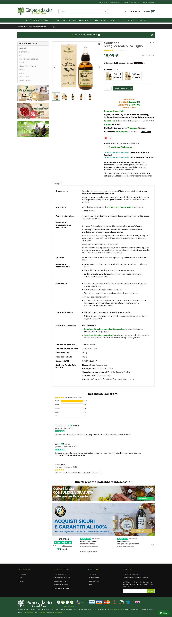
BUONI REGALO (24, 80)
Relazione (71, 606)
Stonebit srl (58, 612)
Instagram (138, 577)
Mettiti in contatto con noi (132, 574)
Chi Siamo (92, 574)
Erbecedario (114, 2)
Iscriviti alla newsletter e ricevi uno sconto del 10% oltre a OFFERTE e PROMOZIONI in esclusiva (138, 584)
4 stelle (57, 404)
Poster (65, 606)
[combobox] (83, 11)
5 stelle (57, 400)
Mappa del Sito (94, 577)
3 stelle (57, 408)
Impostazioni (23, 574)
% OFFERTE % (24, 52)
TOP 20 (21, 73)
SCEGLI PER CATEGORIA (27, 66)
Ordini (21, 577)
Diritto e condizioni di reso (62, 577)
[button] (99, 46)
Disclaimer (42, 612)
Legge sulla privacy (60, 581)
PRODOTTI (23, 62)
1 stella (57, 416)
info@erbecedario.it (134, 11)
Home (20, 27)
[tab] (57, 184)
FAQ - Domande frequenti (62, 588)
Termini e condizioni (60, 574)
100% (85, 400)
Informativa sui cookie (61, 584)
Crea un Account (149, 2)
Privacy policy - (29, 612)
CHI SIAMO (23, 48)
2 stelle (57, 412)
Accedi (126, 2)
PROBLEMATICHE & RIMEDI (28, 59)
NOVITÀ (22, 70)
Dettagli (57, 184)
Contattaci (135, 2)
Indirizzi (21, 581)
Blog (90, 584)
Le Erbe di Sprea (94, 581)
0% (85, 404)
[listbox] (129, 76)
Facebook (145, 577)
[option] (113, 76)
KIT (20, 55)
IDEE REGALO (24, 77)
